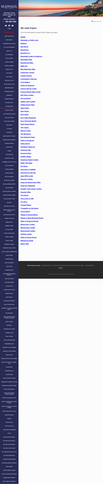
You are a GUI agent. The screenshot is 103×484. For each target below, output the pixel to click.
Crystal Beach (9, 165)
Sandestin (9, 95)
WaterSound (9, 106)
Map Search (9, 40)
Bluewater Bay (9, 143)
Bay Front (9, 73)
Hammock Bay (9, 270)
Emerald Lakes (9, 225)
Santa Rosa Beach (9, 389)
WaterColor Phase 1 (9, 437)
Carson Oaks (9, 154)
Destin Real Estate (9, 84)
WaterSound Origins (9, 459)
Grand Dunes (9, 259)
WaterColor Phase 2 (9, 440)
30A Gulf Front (9, 117)
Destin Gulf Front (9, 180)
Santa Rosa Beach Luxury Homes (9, 407)
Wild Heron (9, 466)
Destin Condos (9, 176)
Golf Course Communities (9, 251)
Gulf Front (9, 76)
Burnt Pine (9, 147)
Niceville (9, 325)
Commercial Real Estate (9, 162)
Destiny (9, 202)
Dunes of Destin (9, 218)
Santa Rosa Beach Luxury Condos (9, 402)
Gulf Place (9, 266)
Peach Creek (9, 336)
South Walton (9, 426)
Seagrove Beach (9, 99)
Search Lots (9, 69)
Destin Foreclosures (9, 470)
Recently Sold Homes (9, 351)
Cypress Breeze (9, 169)
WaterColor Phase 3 (9, 444)
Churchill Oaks (9, 158)
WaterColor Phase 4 (9, 448)
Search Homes (9, 62)
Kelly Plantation (9, 304)
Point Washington (9, 340)
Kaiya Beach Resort (9, 300)
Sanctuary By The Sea (9, 378)
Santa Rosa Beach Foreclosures (9, 393)
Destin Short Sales (9, 198)
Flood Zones (9, 229)
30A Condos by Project (9, 481)
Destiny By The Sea (9, 206)
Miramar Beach (9, 88)
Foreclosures (9, 237)
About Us (9, 51)
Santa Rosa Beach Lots (9, 397)
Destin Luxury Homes (9, 195)
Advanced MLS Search (9, 43)
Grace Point (9, 255)
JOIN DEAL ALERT (9, 32)
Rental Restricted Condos (9, 358)
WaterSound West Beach (9, 463)
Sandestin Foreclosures (9, 385)
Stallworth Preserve (9, 429)
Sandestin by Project (9, 477)
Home (9, 28)
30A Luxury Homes (9, 121)
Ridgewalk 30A (9, 370)
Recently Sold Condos (9, 347)
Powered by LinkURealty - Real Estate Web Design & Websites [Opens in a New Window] (61, 274)
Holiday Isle (9, 286)
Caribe (9, 151)
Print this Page (96, 21)
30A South (9, 125)
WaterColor (9, 102)
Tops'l (9, 433)
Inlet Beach (9, 297)
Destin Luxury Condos (9, 191)
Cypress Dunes (9, 173)
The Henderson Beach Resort (9, 274)
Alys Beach (9, 132)
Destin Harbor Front (9, 184)
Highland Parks (9, 282)
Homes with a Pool (9, 289)
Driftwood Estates (9, 214)
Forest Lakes (9, 240)
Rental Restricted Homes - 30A (9, 362)
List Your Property (9, 47)
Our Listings (9, 58)
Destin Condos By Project (9, 474)
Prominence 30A (9, 343)
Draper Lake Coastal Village (9, 210)
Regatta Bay (9, 355)
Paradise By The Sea (9, 329)
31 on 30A (9, 128)
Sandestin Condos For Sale (9, 382)
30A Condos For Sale (9, 114)
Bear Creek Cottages (9, 136)
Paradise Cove (9, 332)
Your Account (9, 110)
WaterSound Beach (9, 455)
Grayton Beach (9, 262)
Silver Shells (9, 422)
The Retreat (9, 367)
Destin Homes (9, 187)
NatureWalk (9, 313)
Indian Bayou (9, 293)
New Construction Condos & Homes (9, 317)
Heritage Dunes (9, 278)
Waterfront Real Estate (9, 452)
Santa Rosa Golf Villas (9, 411)
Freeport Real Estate (9, 248)
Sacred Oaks (9, 374)
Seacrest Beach (9, 415)
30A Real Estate (9, 80)
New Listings (9, 321)
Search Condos (9, 65)
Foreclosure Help (9, 233)
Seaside (9, 418)
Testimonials (9, 54)
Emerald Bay (9, 222)
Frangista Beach (9, 244)
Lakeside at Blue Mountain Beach (9, 308)
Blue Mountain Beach (9, 139)
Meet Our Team (9, 36)
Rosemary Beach (9, 91)
